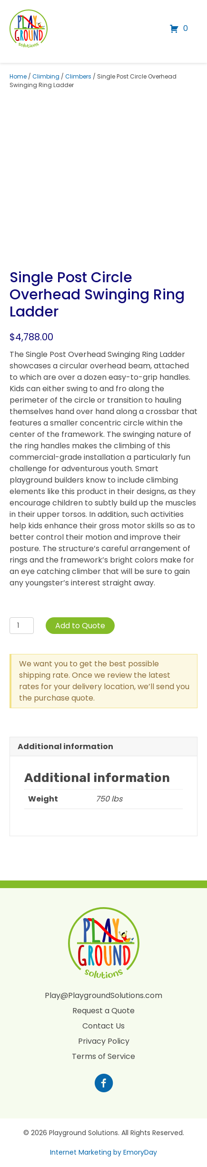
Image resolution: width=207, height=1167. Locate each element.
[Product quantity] (22, 625)
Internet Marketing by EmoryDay (103, 1152)
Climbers (78, 76)
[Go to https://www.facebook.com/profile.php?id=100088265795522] (103, 1084)
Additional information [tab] (65, 746)
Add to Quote (80, 625)
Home (18, 76)
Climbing (45, 76)
